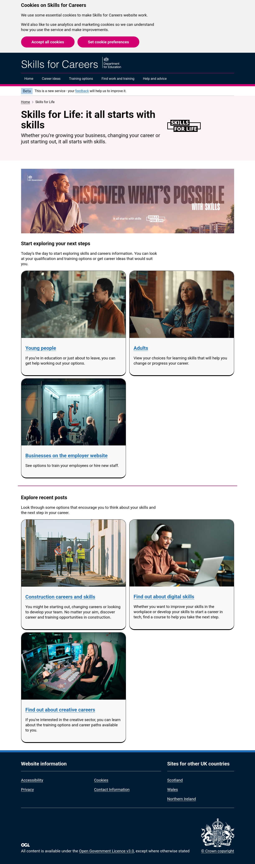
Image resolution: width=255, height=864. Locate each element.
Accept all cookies (48, 42)
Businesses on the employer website (66, 456)
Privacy (27, 789)
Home (28, 79)
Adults (141, 348)
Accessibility (32, 780)
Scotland (175, 780)
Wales (172, 789)
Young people (40, 348)
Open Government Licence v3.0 (106, 851)
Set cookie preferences (108, 42)
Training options (81, 79)
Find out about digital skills (164, 597)
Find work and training (117, 79)
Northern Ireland (181, 798)
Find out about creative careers (60, 710)
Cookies (101, 780)
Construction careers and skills (60, 597)
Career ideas (51, 79)
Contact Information (112, 789)
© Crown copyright (217, 851)
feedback (82, 91)
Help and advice (155, 79)
